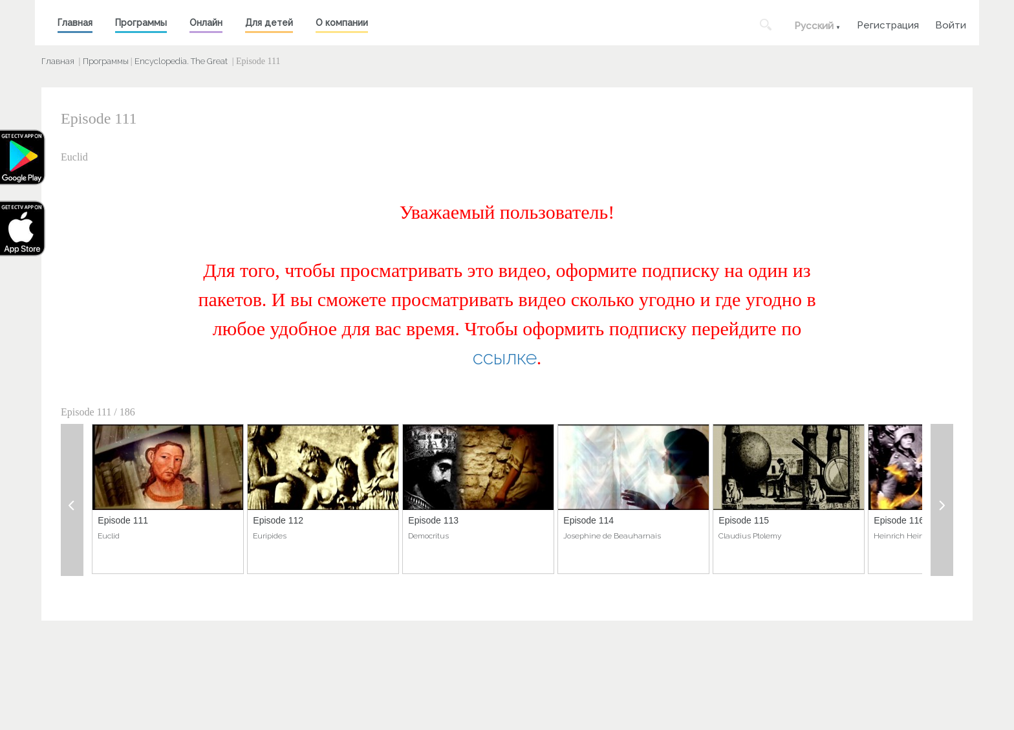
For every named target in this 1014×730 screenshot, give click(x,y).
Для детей (269, 22)
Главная (75, 22)
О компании (342, 22)
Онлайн (205, 22)
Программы (141, 22)
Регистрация (888, 23)
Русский (814, 26)
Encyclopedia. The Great (181, 61)
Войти (950, 23)
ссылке (505, 357)
